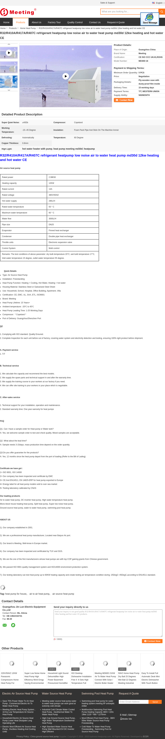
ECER (145, 736)
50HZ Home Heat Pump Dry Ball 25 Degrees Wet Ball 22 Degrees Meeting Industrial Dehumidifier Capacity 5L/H (128, 681)
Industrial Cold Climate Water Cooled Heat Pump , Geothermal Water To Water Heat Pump (58, 712)
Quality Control (75, 22)
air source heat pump (63, 594)
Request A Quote (116, 22)
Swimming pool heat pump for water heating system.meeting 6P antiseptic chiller (98, 703)
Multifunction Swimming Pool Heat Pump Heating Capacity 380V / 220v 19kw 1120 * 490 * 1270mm (98, 712)
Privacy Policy (22, 736)
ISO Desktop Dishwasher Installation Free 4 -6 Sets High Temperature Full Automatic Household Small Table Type (81, 681)
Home (6, 22)
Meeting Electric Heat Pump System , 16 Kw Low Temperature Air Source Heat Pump (18, 712)
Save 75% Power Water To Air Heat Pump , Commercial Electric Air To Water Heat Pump (18, 703)
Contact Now (119, 100)
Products (20, 22)
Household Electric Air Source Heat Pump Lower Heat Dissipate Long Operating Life (17, 720)
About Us (36, 22)
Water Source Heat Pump (57, 693)
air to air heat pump (40, 594)
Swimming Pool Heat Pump (98, 693)
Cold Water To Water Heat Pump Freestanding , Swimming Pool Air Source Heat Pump (96, 729)
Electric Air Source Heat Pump (20, 693)
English (160, 3)
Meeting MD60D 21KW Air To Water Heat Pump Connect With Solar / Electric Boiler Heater (105, 678)
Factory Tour (54, 22)
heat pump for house (15, 594)
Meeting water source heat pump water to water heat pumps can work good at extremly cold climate (59, 703)
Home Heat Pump (28, 28)
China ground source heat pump (44, 736)
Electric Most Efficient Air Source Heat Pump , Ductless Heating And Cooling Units (19, 729)
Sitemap (132, 715)
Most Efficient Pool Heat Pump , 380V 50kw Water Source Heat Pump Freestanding (98, 720)
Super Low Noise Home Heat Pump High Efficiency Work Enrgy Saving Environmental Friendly (34, 680)
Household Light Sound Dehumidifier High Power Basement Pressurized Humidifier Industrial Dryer (58, 680)
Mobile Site (126, 719)
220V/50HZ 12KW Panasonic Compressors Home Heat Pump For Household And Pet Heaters (10, 681)
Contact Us (94, 22)
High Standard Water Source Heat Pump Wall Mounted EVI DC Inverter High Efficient (58, 729)
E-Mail (123, 715)
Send (155, 702)
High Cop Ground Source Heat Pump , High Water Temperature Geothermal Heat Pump (59, 720)
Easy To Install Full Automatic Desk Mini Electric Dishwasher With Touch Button (151, 678)
